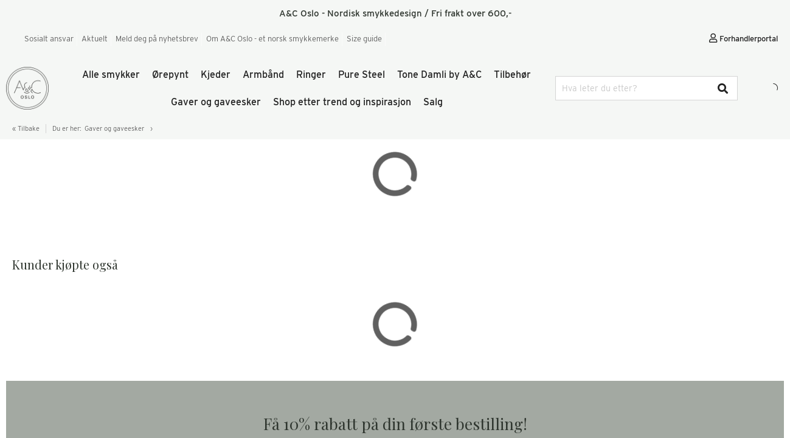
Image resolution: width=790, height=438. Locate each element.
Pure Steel (361, 74)
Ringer (311, 74)
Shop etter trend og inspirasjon (342, 102)
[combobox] (646, 88)
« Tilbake (26, 128)
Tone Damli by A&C (439, 74)
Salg (433, 102)
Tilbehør (512, 74)
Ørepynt (170, 74)
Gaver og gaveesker (216, 102)
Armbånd (263, 74)
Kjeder (215, 74)
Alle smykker (111, 74)
